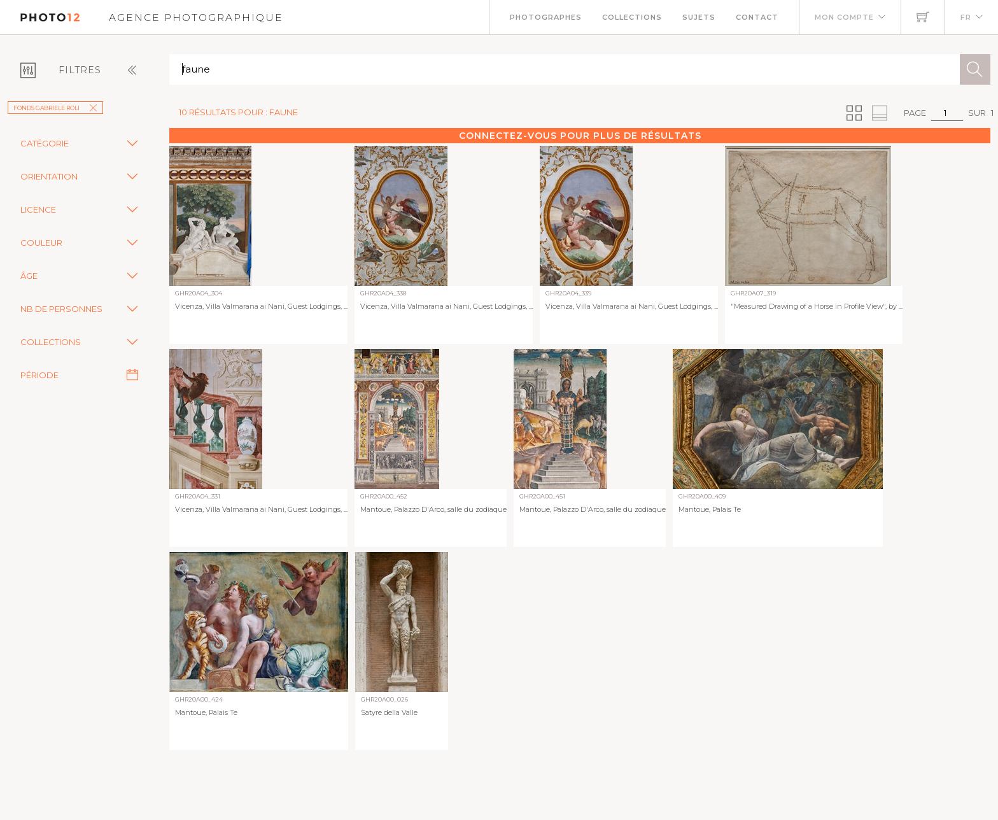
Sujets (698, 17)
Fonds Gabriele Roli (55, 108)
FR (965, 17)
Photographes (546, 17)
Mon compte (844, 17)
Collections (632, 17)
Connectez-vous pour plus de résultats (580, 135)
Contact (757, 17)
